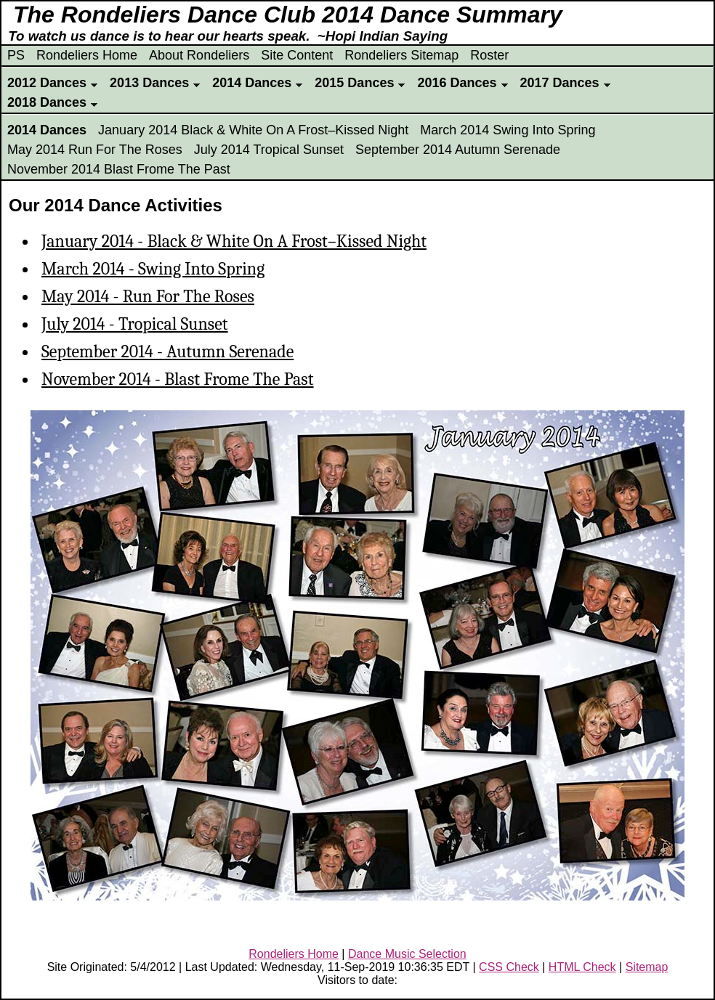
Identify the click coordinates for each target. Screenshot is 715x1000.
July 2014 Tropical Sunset (269, 149)
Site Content (297, 55)
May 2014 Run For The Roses (94, 149)
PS (16, 55)
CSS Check (509, 967)
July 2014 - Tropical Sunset (134, 324)
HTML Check (582, 967)
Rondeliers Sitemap (401, 55)
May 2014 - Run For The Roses (147, 296)
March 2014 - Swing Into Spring (152, 269)
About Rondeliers (199, 55)
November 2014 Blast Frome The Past (118, 169)
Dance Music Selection (407, 954)
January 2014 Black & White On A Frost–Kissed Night (253, 130)
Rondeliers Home (86, 55)
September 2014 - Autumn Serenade (167, 351)
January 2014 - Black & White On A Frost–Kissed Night (234, 241)
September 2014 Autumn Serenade (457, 149)
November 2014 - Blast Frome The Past (177, 379)
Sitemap (647, 967)
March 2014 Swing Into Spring (507, 130)
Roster (489, 55)
